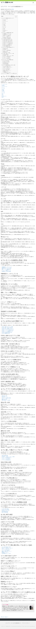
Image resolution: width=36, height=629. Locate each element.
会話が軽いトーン (6, 49)
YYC (4, 29)
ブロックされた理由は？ (7, 69)
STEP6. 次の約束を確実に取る (7, 332)
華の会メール (5, 30)
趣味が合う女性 (6, 51)
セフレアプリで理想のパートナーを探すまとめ (9, 73)
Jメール (5, 22)
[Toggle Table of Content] (15, 17)
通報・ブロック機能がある (7, 35)
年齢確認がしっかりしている (7, 33)
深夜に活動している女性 (7, 52)
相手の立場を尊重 (5, 512)
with (4, 28)
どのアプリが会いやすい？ (6, 549)
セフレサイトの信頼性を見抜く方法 (7, 32)
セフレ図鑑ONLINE (7, 2)
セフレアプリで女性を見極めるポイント (8, 47)
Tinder (4, 24)
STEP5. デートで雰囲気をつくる (7, 331)
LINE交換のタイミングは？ (7, 72)
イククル (5, 23)
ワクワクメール (6, 21)
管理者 (13, 9)
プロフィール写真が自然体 (7, 50)
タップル (5, 27)
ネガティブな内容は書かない (7, 56)
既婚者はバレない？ (6, 71)
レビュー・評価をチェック (7, 36)
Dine (4, 31)
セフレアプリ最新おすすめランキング (8, 18)
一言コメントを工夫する (7, 57)
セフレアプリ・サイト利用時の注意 (7, 59)
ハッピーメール (6, 19)
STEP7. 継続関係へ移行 (6, 333)
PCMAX (5, 20)
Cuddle (4, 25)
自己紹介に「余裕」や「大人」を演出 (9, 55)
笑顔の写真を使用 (6, 54)
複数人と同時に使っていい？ (7, 70)
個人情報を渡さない (5, 511)
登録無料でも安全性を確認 (7, 37)
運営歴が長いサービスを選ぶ (7, 34)
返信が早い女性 (6, 48)
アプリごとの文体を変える (7, 58)
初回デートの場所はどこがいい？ (7, 548)
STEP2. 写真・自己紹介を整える (7, 327)
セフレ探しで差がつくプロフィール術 (8, 53)
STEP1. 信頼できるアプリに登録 (7, 326)
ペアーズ (5, 26)
